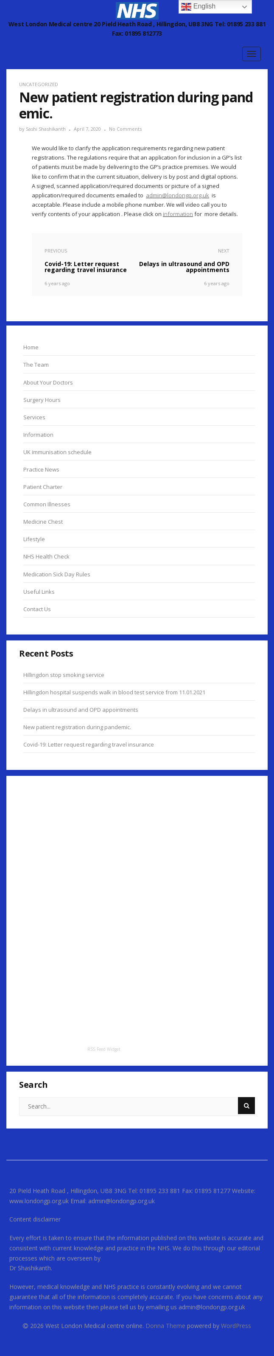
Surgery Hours (42, 400)
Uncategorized (38, 84)
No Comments (125, 129)
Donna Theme (166, 1326)
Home (31, 347)
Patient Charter (42, 487)
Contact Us (37, 609)
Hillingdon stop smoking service (63, 675)
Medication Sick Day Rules (56, 574)
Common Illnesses (46, 504)
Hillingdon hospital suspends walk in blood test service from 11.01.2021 (114, 692)
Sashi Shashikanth (46, 129)
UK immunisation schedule (57, 452)
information (178, 214)
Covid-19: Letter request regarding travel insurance (88, 744)
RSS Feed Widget (103, 1049)
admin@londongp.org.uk (177, 195)
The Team (36, 364)
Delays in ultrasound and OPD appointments (80, 709)
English (198, 7)
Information (38, 434)
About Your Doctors (48, 382)
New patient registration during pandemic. (77, 727)
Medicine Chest (43, 521)
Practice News (41, 469)
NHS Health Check (46, 556)
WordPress (236, 1326)
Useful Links (39, 591)
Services (34, 417)
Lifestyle (34, 539)
